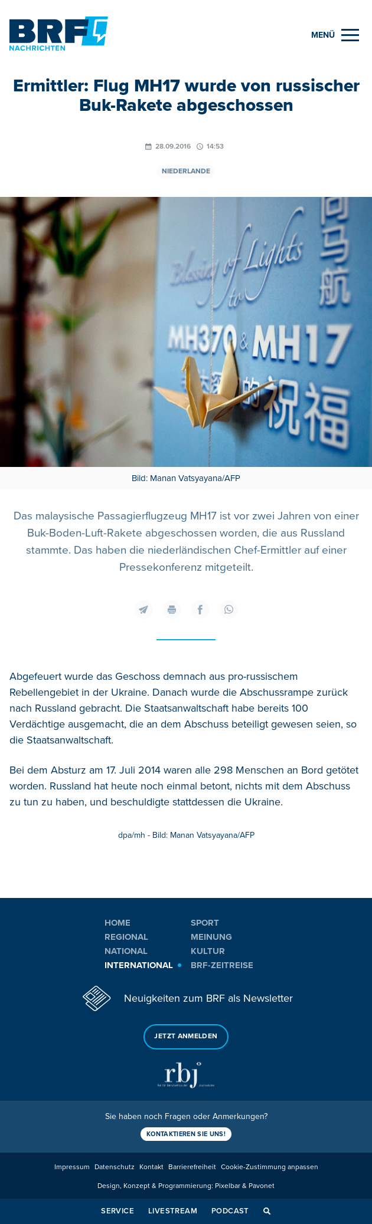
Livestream (172, 1211)
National (126, 951)
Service (117, 1211)
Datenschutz (114, 1167)
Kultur (208, 951)
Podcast (230, 1211)
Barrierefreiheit (192, 1167)
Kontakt (151, 1167)
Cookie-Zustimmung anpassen (269, 1167)
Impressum (72, 1167)
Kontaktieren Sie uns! (186, 1134)
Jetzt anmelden (185, 1036)
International (139, 965)
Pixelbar (227, 1186)
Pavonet (262, 1186)
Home (117, 922)
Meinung (211, 937)
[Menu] (335, 35)
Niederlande (186, 171)
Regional (126, 937)
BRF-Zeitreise (222, 965)
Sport (205, 922)
